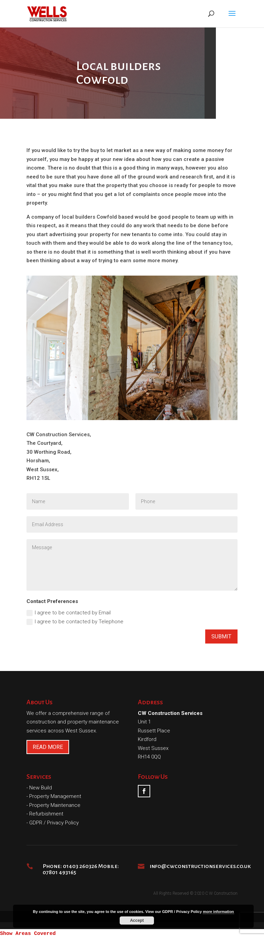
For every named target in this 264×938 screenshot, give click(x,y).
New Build (40, 788)
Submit (221, 636)
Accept (137, 920)
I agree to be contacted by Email (68, 613)
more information (218, 912)
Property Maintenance (54, 805)
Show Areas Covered (28, 934)
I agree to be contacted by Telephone (74, 621)
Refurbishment (46, 814)
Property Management (55, 796)
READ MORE (48, 747)
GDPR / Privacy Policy (54, 823)
